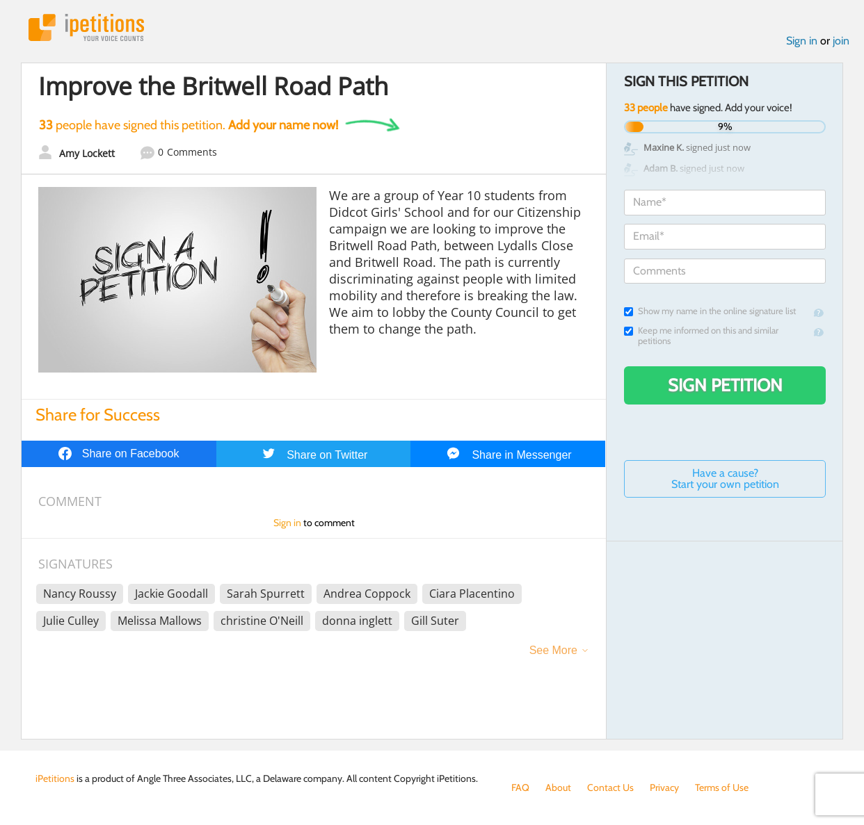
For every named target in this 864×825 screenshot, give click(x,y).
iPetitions (86, 27)
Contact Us (610, 787)
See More (553, 650)
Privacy (664, 787)
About (558, 787)
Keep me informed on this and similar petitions (701, 335)
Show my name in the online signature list (710, 311)
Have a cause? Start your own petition (725, 478)
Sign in (801, 40)
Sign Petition (725, 385)
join (841, 40)
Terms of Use (722, 787)
